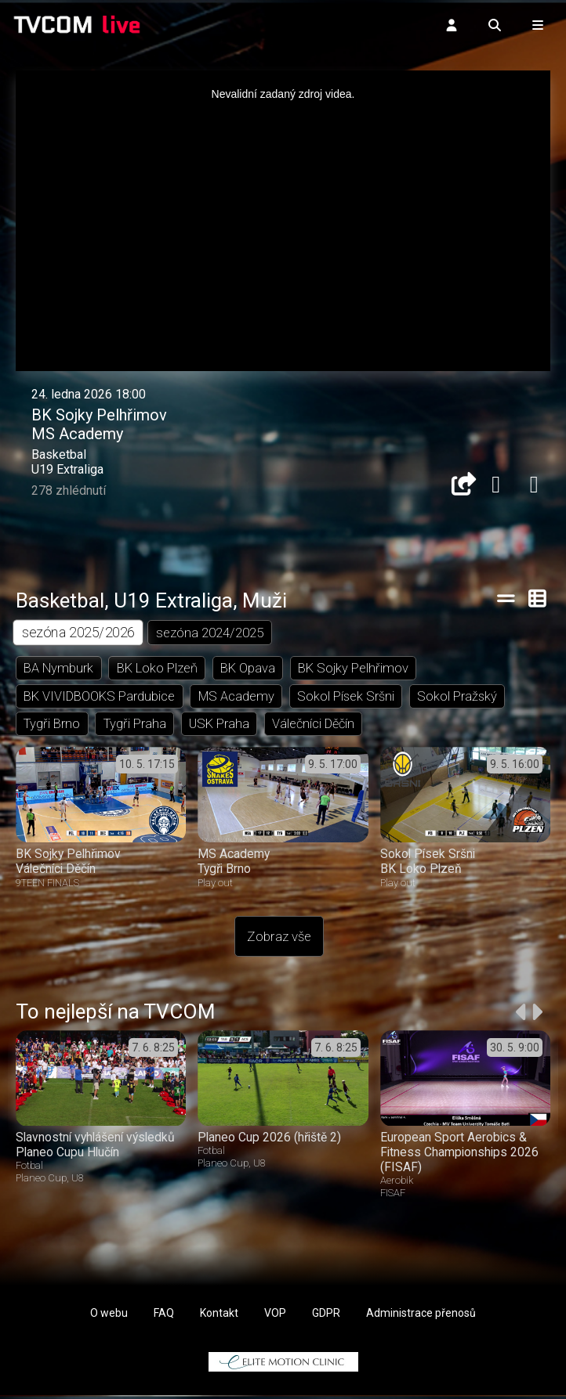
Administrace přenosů (421, 1317)
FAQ (164, 1317)
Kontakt (219, 1317)
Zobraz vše (279, 941)
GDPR (326, 1317)
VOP (275, 1317)
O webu (109, 1317)
